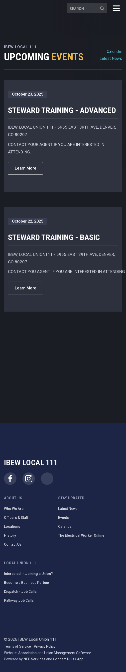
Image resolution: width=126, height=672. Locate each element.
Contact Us (12, 544)
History (10, 535)
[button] (116, 8)
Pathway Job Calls (19, 600)
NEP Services (34, 659)
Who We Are (13, 509)
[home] (21, 8)
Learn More (25, 168)
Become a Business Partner (26, 583)
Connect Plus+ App (68, 659)
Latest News (111, 58)
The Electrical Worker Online (81, 535)
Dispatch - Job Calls (20, 592)
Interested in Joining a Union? (28, 574)
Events (63, 518)
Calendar (114, 51)
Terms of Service (17, 646)
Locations (12, 527)
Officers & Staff (16, 518)
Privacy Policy (44, 646)
